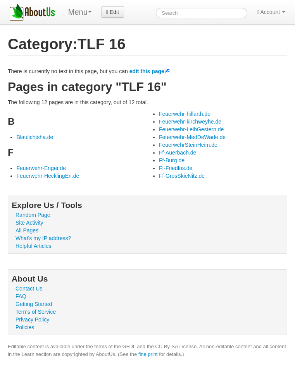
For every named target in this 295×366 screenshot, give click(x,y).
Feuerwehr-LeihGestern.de (191, 129)
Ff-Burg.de (172, 160)
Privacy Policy (32, 319)
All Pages (27, 230)
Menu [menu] (79, 12)
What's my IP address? (43, 238)
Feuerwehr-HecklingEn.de (47, 176)
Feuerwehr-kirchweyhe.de (190, 122)
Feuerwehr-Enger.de (41, 168)
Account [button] (271, 12)
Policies (25, 327)
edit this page (146, 71)
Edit (112, 12)
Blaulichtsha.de (34, 137)
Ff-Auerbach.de (178, 152)
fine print (148, 354)
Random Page (33, 215)
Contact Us (29, 288)
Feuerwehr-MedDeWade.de (192, 137)
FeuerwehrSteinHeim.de (188, 145)
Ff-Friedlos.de (175, 168)
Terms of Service (36, 312)
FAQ (21, 296)
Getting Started (34, 304)
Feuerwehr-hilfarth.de (184, 114)
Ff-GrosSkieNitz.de (182, 176)
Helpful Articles (34, 246)
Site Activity (29, 223)
